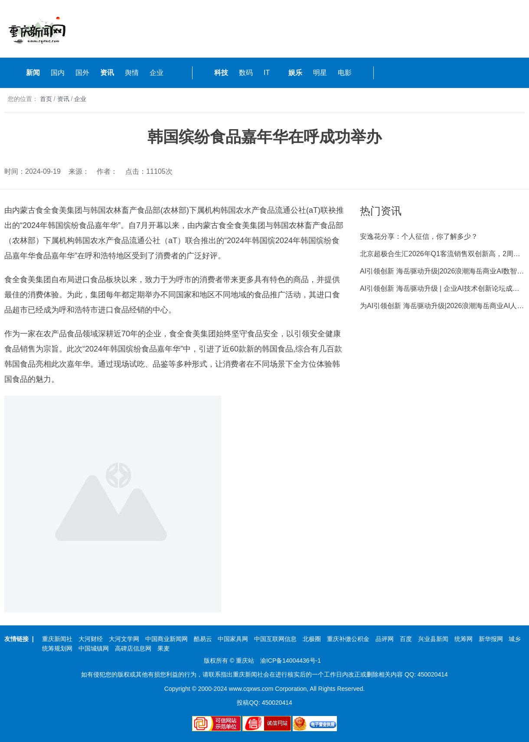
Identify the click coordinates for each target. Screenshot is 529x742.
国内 (58, 72)
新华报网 (491, 638)
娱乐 (295, 72)
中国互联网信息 (275, 638)
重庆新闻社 (57, 638)
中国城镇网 (93, 648)
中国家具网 (233, 638)
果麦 (163, 648)
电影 (345, 72)
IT (267, 72)
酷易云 (203, 638)
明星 (320, 72)
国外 (82, 72)
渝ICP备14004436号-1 (290, 660)
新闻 (33, 72)
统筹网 (463, 638)
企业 (156, 72)
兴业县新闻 (433, 638)
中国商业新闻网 (166, 638)
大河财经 (90, 638)
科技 (221, 72)
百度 (406, 638)
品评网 (385, 638)
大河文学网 (124, 638)
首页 (46, 98)
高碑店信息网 (133, 648)
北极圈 (312, 638)
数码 (246, 72)
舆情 (132, 72)
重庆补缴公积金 (348, 638)
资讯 (107, 72)
